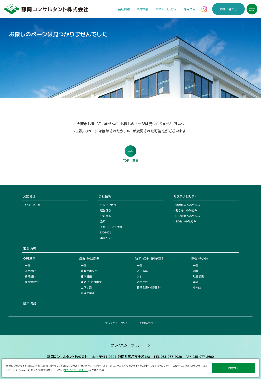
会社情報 (124, 9)
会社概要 (105, 216)
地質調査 (198, 276)
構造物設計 (32, 282)
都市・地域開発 (89, 258)
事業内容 (143, 9)
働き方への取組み (186, 210)
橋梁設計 (30, 276)
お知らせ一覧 (33, 205)
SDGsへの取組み (185, 221)
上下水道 (86, 287)
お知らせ (29, 196)
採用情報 (189, 9)
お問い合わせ (228, 9)
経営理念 (105, 210)
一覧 (27, 265)
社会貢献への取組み (187, 216)
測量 (195, 271)
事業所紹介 (107, 238)
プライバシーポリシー (118, 323)
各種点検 (142, 282)
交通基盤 (29, 258)
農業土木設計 (89, 271)
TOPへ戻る (130, 160)
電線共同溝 (88, 293)
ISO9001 (105, 232)
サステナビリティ (166, 9)
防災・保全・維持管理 (149, 258)
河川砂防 (142, 271)
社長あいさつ (108, 205)
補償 (195, 282)
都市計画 (86, 276)
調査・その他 (199, 258)
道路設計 (30, 271)
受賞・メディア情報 (111, 227)
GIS (139, 276)
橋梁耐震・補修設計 (149, 287)
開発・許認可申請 (91, 282)
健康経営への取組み (187, 205)
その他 (197, 287)
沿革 (103, 221)
